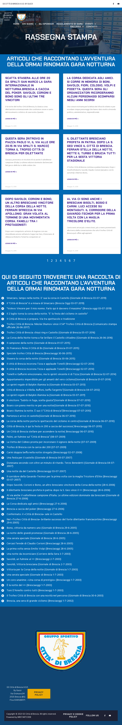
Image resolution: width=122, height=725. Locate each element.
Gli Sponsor (46, 24)
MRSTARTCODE (24, 717)
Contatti (91, 26)
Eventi (90, 24)
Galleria (77, 26)
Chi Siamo (29, 24)
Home (16, 24)
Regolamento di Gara (70, 24)
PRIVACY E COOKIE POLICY (73, 715)
